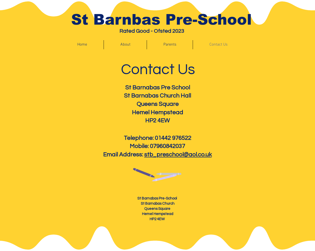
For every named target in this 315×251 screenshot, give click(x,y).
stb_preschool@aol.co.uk (178, 154)
